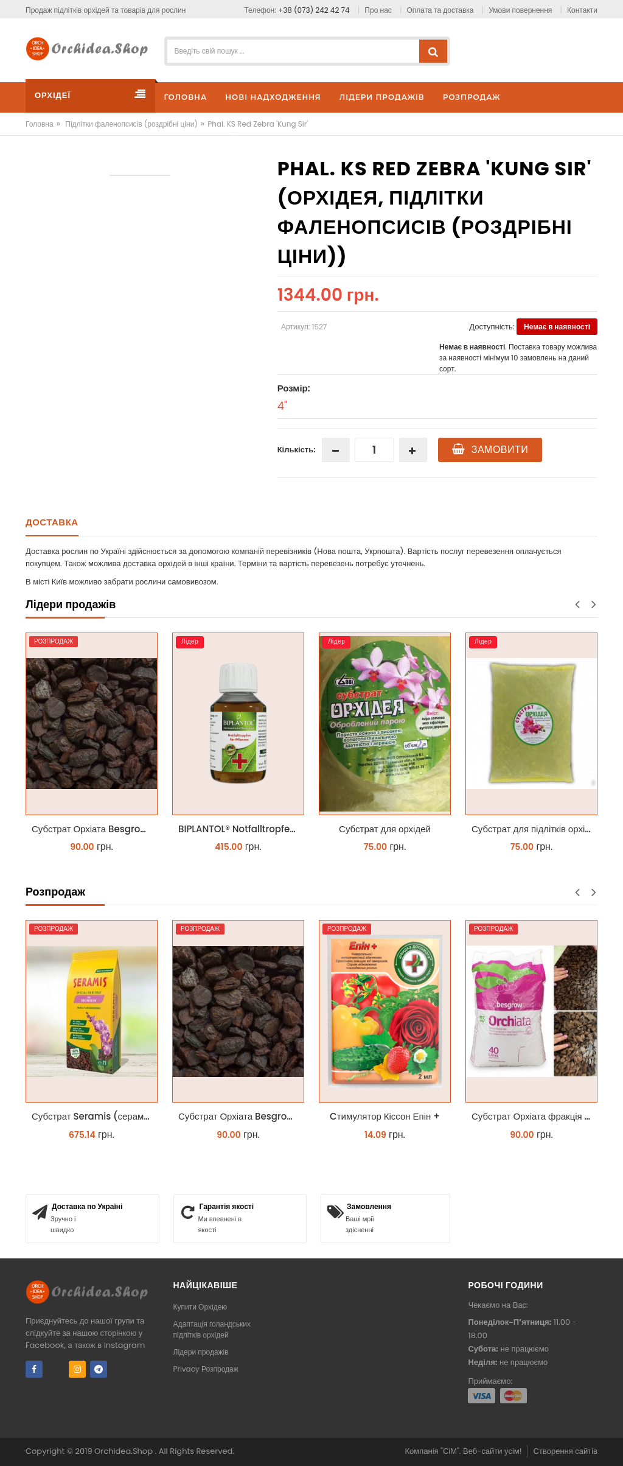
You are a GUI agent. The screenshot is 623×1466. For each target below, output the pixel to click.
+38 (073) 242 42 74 (314, 10)
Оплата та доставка (440, 10)
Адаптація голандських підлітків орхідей (212, 1329)
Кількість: (296, 449)
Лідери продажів (201, 1352)
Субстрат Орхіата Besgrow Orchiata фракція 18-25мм (95, 828)
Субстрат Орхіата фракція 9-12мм (534, 1116)
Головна (40, 124)
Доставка (52, 522)
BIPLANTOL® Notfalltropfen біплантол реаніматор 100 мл (241, 828)
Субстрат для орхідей (385, 828)
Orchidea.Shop (124, 1451)
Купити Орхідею (200, 1307)
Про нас (377, 10)
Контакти (582, 10)
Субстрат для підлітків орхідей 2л (534, 828)
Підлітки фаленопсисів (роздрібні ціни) (131, 124)
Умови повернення (520, 10)
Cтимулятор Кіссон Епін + (385, 1116)
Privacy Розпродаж (205, 1369)
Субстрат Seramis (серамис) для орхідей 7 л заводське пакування (95, 1116)
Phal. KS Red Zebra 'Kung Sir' (257, 124)
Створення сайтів (565, 1451)
